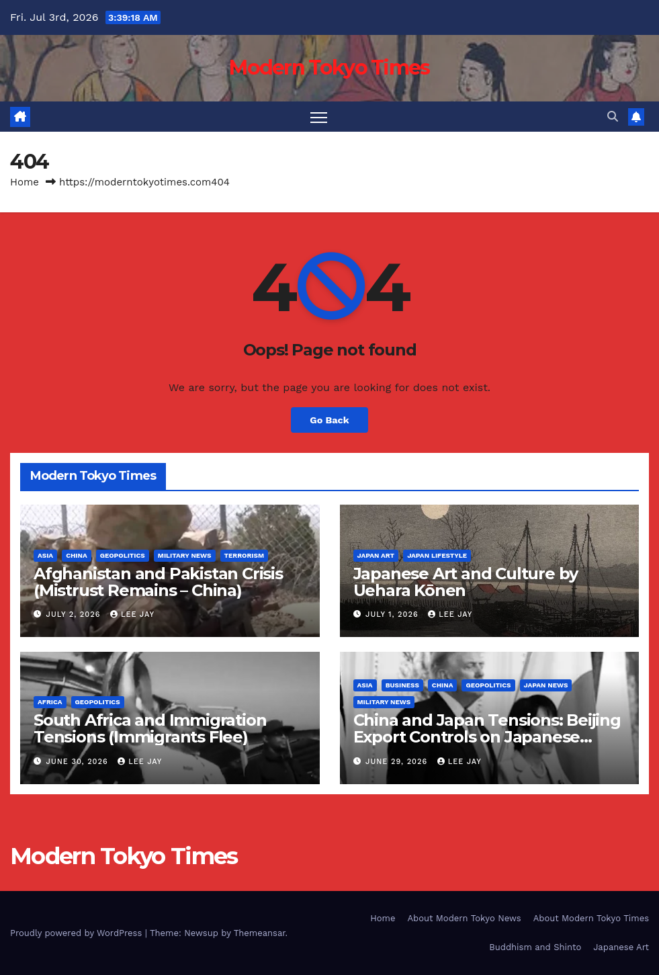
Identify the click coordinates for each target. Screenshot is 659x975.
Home (24, 182)
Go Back (329, 420)
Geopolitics (122, 555)
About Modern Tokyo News (464, 918)
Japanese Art (621, 947)
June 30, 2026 (79, 761)
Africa (50, 702)
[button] (612, 116)
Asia (45, 555)
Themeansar (259, 933)
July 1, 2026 (393, 614)
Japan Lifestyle (437, 555)
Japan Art (376, 555)
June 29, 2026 (398, 761)
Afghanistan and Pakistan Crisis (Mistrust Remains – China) (158, 582)
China (76, 555)
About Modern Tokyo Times (591, 918)
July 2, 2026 (74, 614)
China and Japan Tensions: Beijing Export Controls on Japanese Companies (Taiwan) (487, 736)
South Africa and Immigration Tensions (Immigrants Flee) (150, 728)
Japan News (546, 685)
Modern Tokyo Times (329, 67)
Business (402, 685)
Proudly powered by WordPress (77, 933)
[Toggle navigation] (318, 116)
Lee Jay (132, 614)
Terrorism (244, 555)
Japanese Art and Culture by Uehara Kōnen (465, 582)
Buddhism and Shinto (535, 947)
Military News (185, 555)
